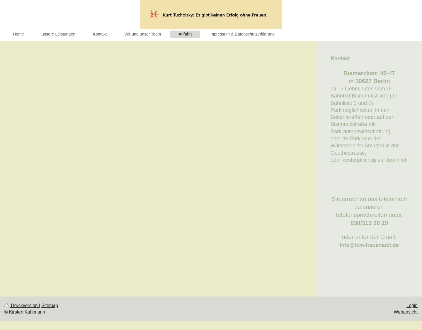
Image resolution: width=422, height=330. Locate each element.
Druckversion (21, 305)
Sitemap (49, 305)
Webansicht (406, 311)
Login (412, 305)
